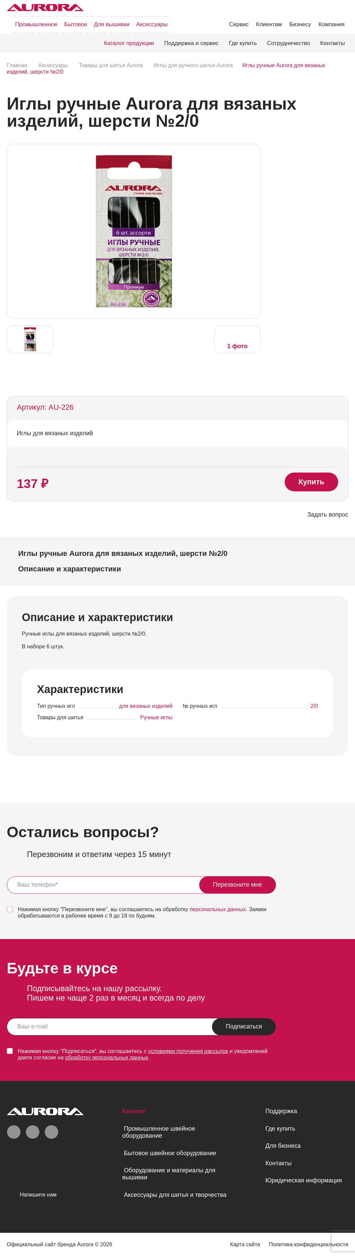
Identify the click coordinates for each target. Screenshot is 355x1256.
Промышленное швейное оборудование (158, 1132)
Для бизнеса (283, 1145)
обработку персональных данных (106, 1057)
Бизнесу (300, 24)
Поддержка (281, 1111)
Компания (331, 24)
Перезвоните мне (237, 884)
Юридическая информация (303, 1180)
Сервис (239, 24)
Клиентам (269, 24)
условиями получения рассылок (188, 1051)
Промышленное (36, 24)
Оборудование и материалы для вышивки (168, 1174)
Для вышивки (112, 24)
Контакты (332, 43)
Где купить (243, 43)
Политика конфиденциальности (308, 1244)
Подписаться (244, 1026)
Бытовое (75, 24)
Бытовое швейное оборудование (170, 1153)
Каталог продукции (129, 43)
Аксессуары (152, 24)
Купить (311, 482)
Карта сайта (245, 1244)
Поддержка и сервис (191, 43)
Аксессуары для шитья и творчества (175, 1194)
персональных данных (218, 909)
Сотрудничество (288, 43)
